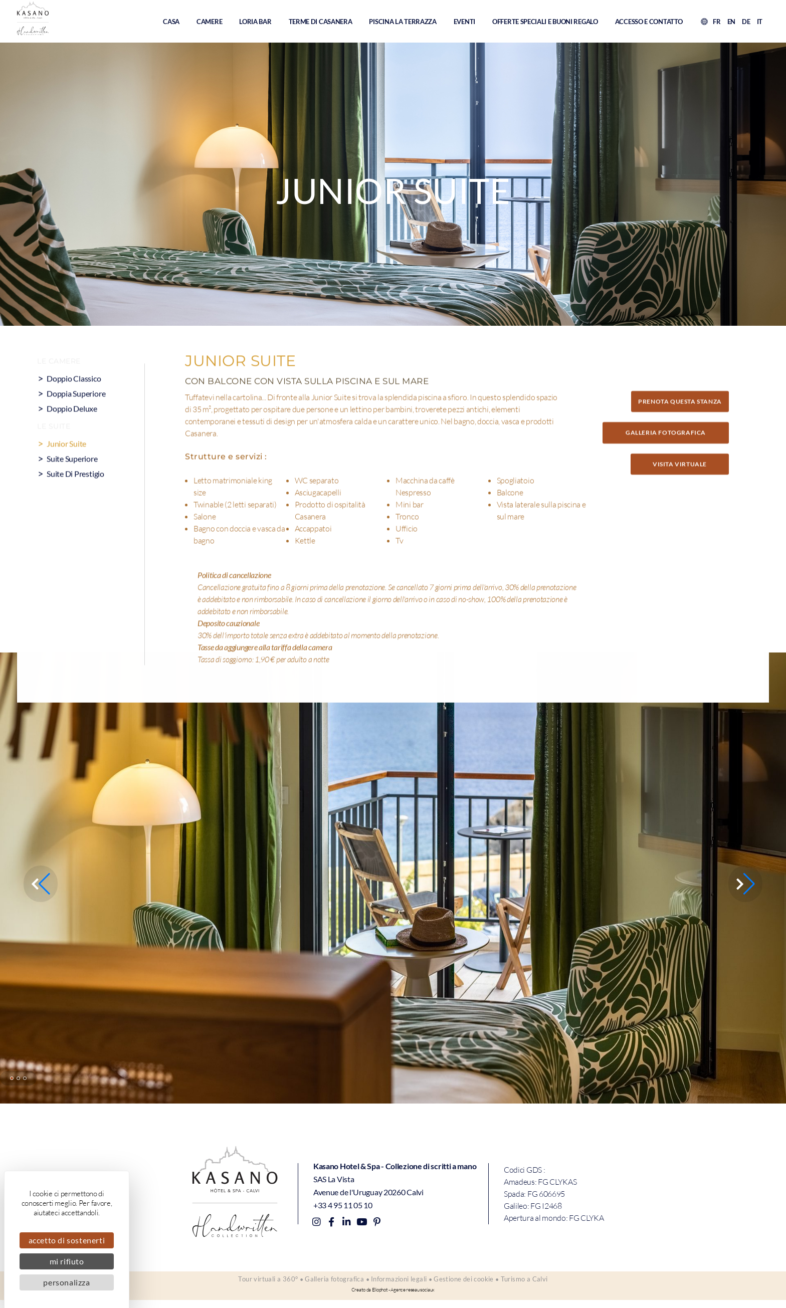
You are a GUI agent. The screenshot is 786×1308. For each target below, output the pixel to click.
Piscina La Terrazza (402, 23)
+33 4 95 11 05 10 (342, 1203)
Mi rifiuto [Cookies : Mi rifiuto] (67, 1261)
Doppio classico (75, 403)
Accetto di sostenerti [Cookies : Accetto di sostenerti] (67, 1240)
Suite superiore (74, 483)
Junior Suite (67, 468)
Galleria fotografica (328, 1283)
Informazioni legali (399, 1283)
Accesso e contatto (649, 23)
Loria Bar (255, 23)
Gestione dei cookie (470, 1283)
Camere (209, 23)
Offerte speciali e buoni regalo (545, 23)
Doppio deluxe (73, 433)
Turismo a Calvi (536, 1283)
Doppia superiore (77, 418)
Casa (171, 23)
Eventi (464, 23)
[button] (745, 883)
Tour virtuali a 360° (256, 1283)
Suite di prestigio (77, 498)
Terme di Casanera (320, 23)
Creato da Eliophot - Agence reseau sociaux (393, 1297)
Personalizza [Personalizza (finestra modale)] (66, 1282)
